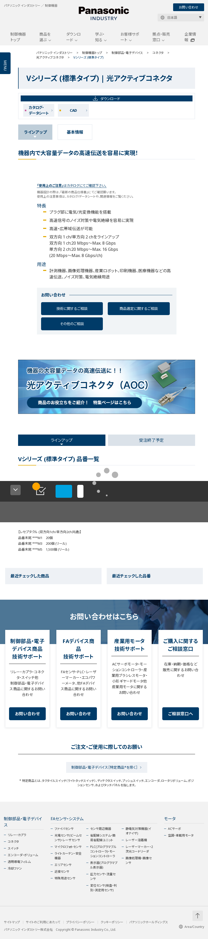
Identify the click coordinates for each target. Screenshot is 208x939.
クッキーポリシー (112, 922)
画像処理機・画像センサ (139, 860)
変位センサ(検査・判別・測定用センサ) (103, 887)
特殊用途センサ (65, 878)
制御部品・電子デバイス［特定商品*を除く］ (104, 767)
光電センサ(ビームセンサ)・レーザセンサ (68, 837)
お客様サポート (129, 37)
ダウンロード (73, 37)
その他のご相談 (72, 323)
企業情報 (190, 37)
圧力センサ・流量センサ (102, 876)
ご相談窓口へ (180, 714)
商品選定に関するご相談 (138, 308)
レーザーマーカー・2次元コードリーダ (139, 849)
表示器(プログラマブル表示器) (104, 865)
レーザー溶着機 (136, 840)
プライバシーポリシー (80, 922)
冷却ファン (15, 868)
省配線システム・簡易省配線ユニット (102, 837)
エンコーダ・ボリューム (23, 855)
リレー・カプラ (17, 835)
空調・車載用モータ (181, 835)
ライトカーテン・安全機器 (68, 855)
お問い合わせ (188, 7)
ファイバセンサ (64, 828)
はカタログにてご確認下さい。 (72, 185)
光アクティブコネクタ (50, 57)
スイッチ (13, 848)
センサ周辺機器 (100, 828)
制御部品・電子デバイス (127, 53)
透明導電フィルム (19, 862)
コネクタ (158, 53)
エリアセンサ (63, 865)
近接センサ (62, 871)
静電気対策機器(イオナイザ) (138, 831)
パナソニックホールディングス (148, 922)
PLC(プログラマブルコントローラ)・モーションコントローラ (103, 851)
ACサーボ (174, 828)
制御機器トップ (18, 37)
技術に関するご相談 (72, 308)
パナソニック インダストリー (54, 53)
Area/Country (191, 927)
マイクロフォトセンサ (68, 847)
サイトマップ (12, 922)
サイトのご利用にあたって (43, 922)
